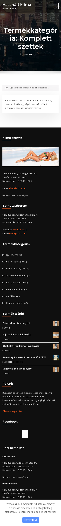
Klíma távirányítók (15, 266)
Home (29, 54)
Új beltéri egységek (15, 272)
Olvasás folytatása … (12, 404)
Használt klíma (15, 4)
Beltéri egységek (14, 259)
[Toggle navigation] (54, 6)
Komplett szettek (14, 279)
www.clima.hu (19, 228)
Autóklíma (11, 292)
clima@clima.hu (16, 187)
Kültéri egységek (14, 286)
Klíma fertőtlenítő (14, 299)
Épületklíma (11, 253)
